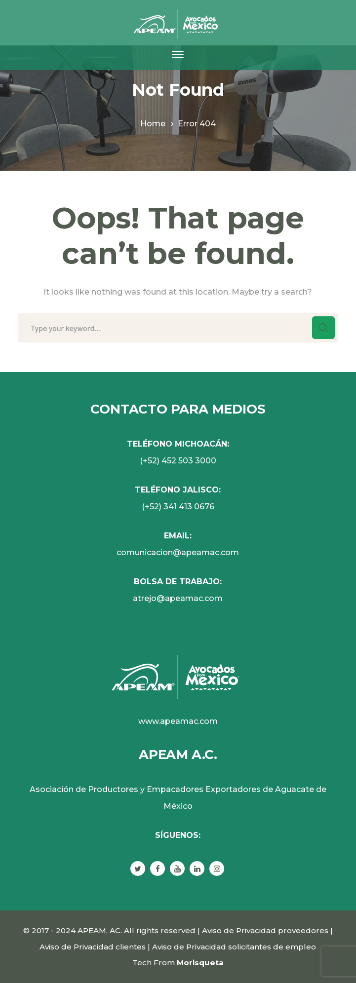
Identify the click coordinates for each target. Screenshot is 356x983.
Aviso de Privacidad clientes (93, 946)
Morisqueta (200, 962)
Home (152, 123)
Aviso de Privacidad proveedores (265, 930)
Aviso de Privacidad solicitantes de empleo (234, 946)
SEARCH (323, 327)
